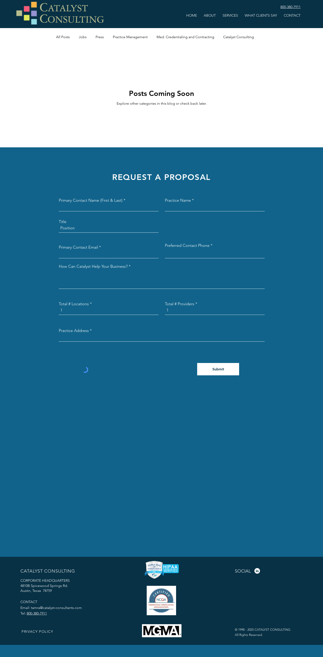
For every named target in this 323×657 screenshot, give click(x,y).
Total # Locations (74, 304)
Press (100, 37)
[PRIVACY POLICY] (38, 631)
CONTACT (28, 602)
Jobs (83, 37)
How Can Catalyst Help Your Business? (93, 266)
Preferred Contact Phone (187, 245)
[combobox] (162, 337)
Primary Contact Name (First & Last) (90, 200)
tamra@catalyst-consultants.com (56, 608)
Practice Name (178, 200)
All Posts (63, 37)
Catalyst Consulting (238, 37)
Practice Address (74, 331)
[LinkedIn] (257, 571)
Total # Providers (179, 304)
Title (62, 222)
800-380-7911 (37, 613)
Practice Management (130, 37)
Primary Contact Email (78, 247)
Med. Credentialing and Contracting (185, 37)
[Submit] (218, 369)
